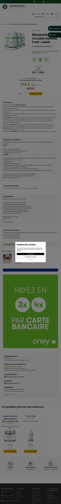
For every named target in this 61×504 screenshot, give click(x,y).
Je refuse (30, 259)
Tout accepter (30, 254)
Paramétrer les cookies (30, 257)
